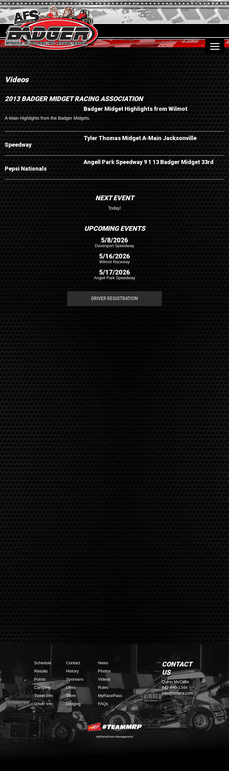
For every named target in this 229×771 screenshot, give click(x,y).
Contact (73, 662)
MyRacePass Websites (114, 727)
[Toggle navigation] (214, 46)
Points (39, 679)
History (72, 671)
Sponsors (74, 679)
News (103, 662)
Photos (104, 671)
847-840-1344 (174, 687)
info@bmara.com (177, 693)
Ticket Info (43, 695)
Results (41, 671)
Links (70, 687)
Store (71, 695)
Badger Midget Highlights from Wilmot (135, 108)
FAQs (103, 703)
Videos (104, 679)
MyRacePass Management (114, 736)
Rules (103, 687)
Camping (42, 687)
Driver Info (43, 703)
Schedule (42, 662)
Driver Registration (114, 298)
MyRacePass (110, 695)
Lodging (73, 703)
